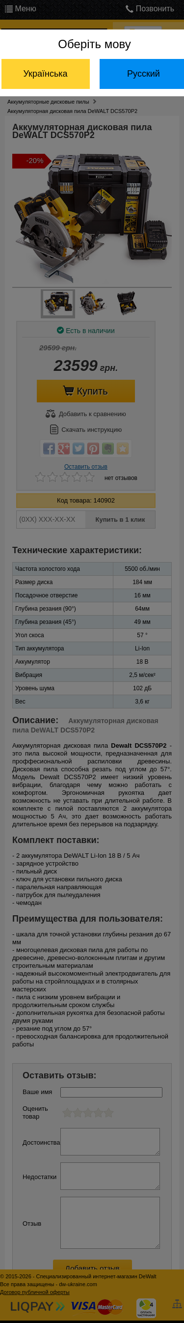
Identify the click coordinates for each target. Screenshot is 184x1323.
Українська (45, 74)
